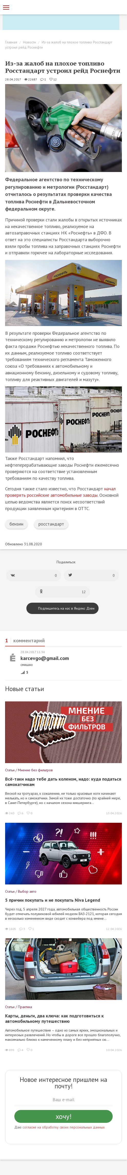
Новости (29, 42)
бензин (16, 524)
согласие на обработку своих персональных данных (64, 1127)
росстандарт (51, 524)
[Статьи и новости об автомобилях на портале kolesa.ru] (31, 7)
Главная (11, 42)
